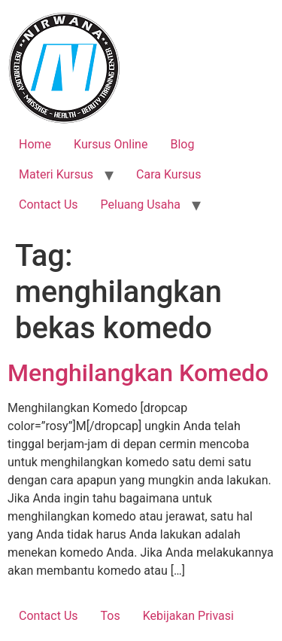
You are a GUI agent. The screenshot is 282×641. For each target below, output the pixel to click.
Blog (182, 144)
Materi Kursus (56, 174)
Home (35, 144)
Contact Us (48, 204)
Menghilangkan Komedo (138, 373)
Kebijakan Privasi (188, 616)
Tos (110, 616)
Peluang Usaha (141, 204)
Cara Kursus (168, 174)
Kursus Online (110, 144)
